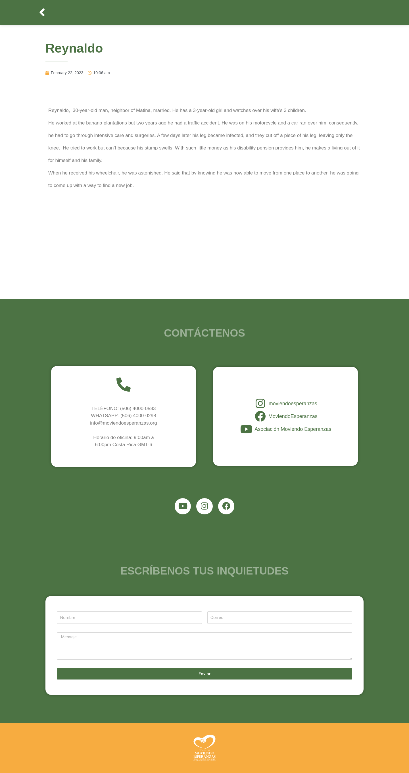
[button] (42, 12)
